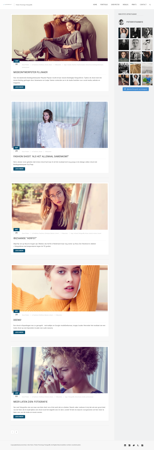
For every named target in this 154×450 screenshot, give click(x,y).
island (91, 233)
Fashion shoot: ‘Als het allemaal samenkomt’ (41, 156)
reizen (95, 233)
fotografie (82, 233)
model (69, 65)
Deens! (17, 320)
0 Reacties (58, 65)
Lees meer (19, 87)
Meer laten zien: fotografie (30, 401)
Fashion (35, 65)
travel (99, 233)
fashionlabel (81, 65)
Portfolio (41, 65)
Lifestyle (47, 233)
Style (50, 65)
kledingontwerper (97, 65)
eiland (76, 233)
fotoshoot (89, 65)
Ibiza (86, 233)
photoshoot (25, 67)
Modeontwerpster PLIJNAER (30, 72)
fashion (74, 65)
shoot (46, 65)
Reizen (53, 233)
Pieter (27, 65)
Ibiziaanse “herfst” (25, 238)
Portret (47, 397)
